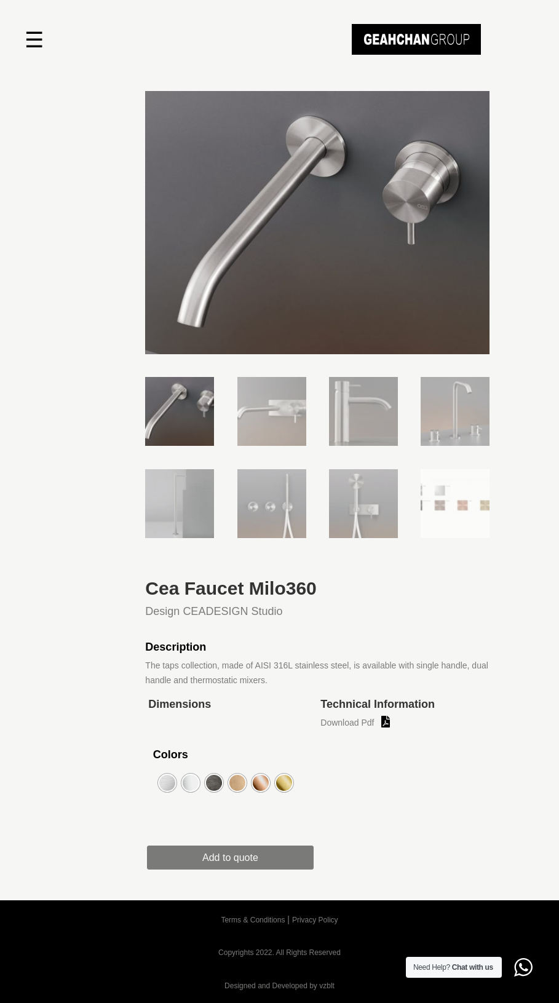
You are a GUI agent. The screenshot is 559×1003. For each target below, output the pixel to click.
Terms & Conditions (253, 920)
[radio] (167, 783)
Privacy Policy (315, 920)
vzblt (327, 985)
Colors (170, 754)
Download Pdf (347, 722)
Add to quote (231, 857)
